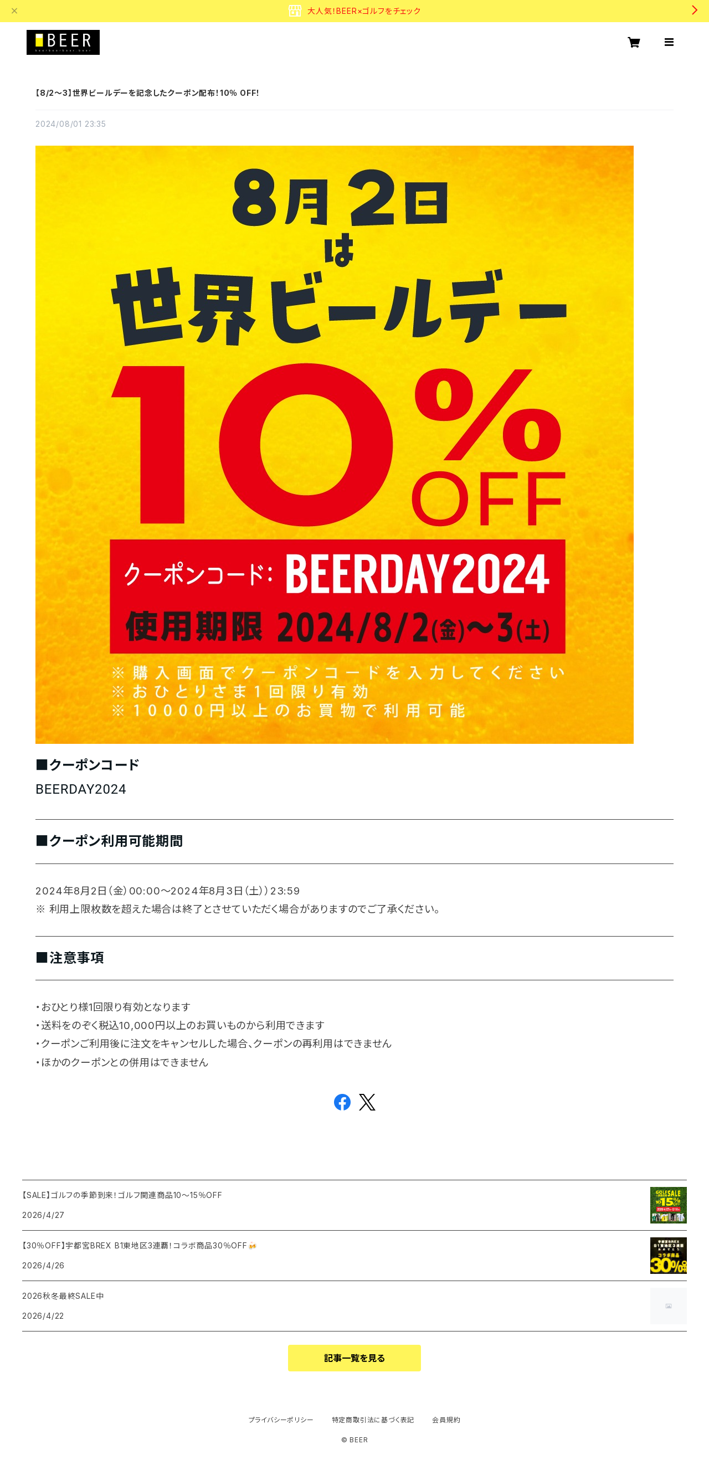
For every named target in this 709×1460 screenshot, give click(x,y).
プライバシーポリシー (281, 1420)
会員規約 (446, 1420)
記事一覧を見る (354, 1358)
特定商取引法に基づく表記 (373, 1420)
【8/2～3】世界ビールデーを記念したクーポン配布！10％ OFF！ (147, 92)
